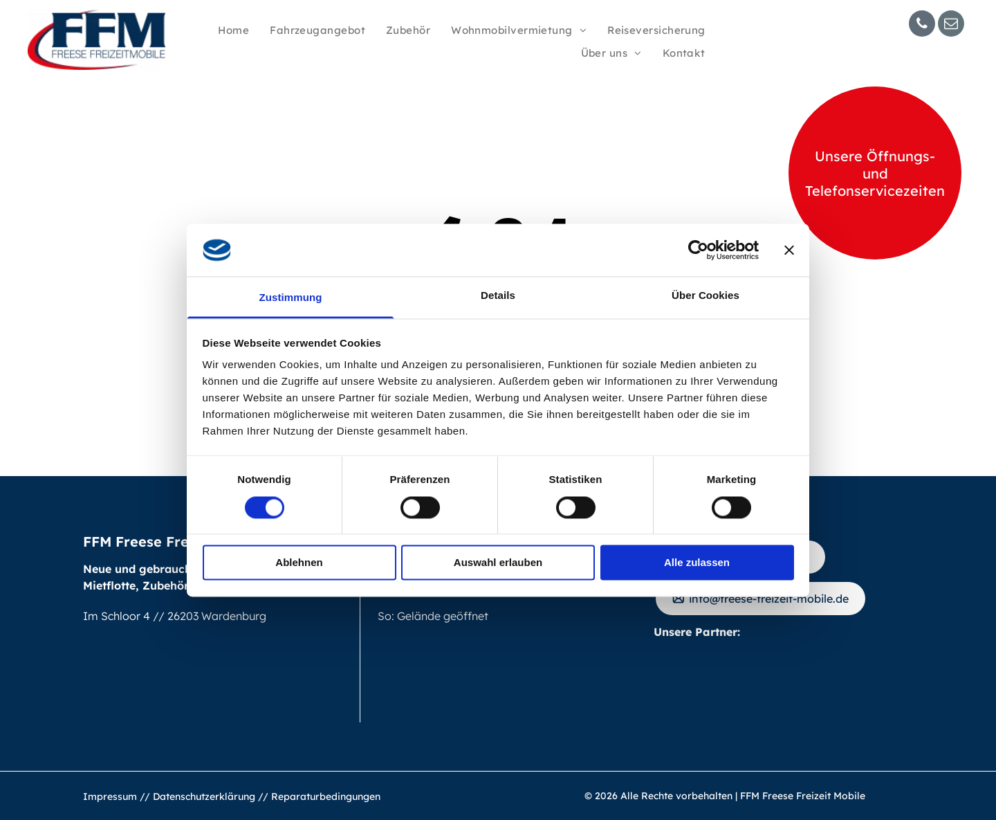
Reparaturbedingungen (325, 796)
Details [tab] (498, 296)
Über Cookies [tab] (705, 296)
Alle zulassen (697, 563)
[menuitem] (233, 30)
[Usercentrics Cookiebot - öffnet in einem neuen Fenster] (698, 249)
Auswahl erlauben (498, 563)
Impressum (110, 796)
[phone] (922, 25)
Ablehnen (298, 563)
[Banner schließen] (789, 250)
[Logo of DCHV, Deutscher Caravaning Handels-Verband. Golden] (815, 682)
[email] (951, 25)
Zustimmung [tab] (290, 298)
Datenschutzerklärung (204, 796)
